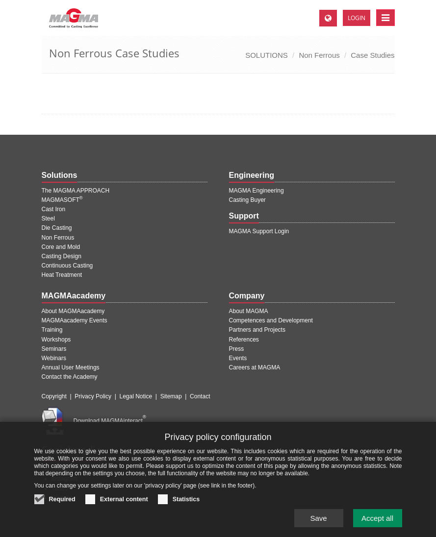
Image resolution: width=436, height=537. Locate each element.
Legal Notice (135, 396)
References (244, 339)
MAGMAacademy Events (74, 320)
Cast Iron (54, 209)
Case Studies (372, 55)
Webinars (54, 358)
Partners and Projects (257, 329)
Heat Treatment (62, 274)
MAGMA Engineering (256, 190)
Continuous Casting (67, 265)
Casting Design (61, 256)
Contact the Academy (70, 376)
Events (238, 358)
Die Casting (57, 227)
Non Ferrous (319, 55)
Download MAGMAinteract (110, 420)
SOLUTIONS (266, 55)
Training (52, 329)
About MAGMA (248, 311)
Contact (200, 396)
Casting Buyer (247, 199)
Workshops (56, 339)
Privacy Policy (93, 396)
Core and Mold (61, 247)
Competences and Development (271, 320)
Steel (48, 218)
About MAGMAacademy (73, 311)
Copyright (54, 396)
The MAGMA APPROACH (76, 190)
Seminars (54, 348)
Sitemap (171, 396)
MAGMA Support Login (259, 231)
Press (236, 348)
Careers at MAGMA (255, 367)
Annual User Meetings (71, 367)
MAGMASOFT (62, 199)
